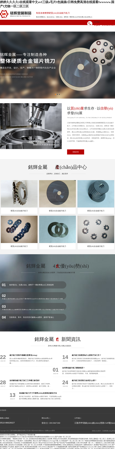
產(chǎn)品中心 (47, 29)
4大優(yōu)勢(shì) (71, 266)
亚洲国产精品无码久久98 (102, 445)
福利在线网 (72, 447)
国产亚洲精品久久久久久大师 (87, 447)
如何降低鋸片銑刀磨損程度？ (73, 368)
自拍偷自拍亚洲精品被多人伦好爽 (40, 439)
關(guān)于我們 (28, 29)
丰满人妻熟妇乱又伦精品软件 (73, 445)
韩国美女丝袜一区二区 (20, 439)
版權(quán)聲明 (50, 430)
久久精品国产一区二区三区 (68, 441)
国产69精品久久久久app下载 (48, 441)
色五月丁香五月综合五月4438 (43, 443)
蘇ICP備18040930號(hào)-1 (36, 430)
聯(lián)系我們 (105, 29)
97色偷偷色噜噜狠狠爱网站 (52, 445)
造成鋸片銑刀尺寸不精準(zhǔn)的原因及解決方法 (38, 393)
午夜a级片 (20, 441)
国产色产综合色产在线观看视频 (65, 443)
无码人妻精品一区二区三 (97, 439)
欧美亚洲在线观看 (31, 447)
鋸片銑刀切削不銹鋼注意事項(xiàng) (23, 355)
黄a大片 (35, 441)
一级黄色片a (98, 443)
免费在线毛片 (88, 445)
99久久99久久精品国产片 (47, 447)
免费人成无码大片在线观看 (13, 445)
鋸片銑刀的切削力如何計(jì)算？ (84, 380)
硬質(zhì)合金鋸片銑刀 (19, 211)
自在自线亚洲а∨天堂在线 (11, 443)
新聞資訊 (66, 29)
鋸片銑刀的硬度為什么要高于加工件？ (86, 355)
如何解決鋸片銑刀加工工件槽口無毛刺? (25, 380)
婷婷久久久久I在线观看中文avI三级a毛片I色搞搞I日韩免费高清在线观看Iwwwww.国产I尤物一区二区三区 (35, 437)
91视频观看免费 (62, 447)
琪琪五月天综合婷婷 (60, 439)
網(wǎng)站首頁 (10, 29)
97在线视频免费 (26, 443)
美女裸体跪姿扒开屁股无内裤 (78, 439)
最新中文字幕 (19, 447)
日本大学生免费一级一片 (85, 443)
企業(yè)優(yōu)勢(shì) (86, 29)
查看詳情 (76, 152)
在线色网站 (28, 441)
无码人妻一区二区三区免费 (33, 445)
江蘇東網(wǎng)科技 (108, 431)
